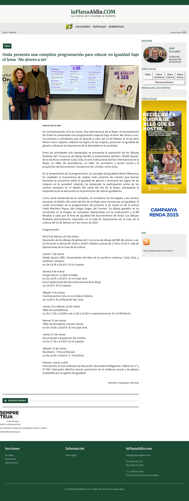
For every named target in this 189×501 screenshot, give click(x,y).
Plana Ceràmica (159, 76)
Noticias (12, 32)
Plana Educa (180, 76)
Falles (148, 74)
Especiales (99, 26)
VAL (184, 32)
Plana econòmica (164, 82)
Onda (5, 32)
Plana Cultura (170, 76)
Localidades (82, 26)
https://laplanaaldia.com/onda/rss (158, 250)
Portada (9, 455)
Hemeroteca (116, 26)
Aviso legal (71, 455)
